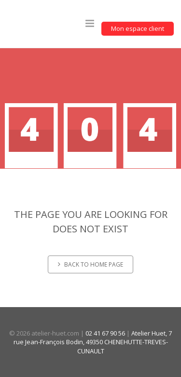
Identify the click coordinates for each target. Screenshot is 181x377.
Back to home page (90, 264)
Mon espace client (137, 28)
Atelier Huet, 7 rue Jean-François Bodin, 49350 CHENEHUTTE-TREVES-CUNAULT (93, 342)
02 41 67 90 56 (105, 333)
